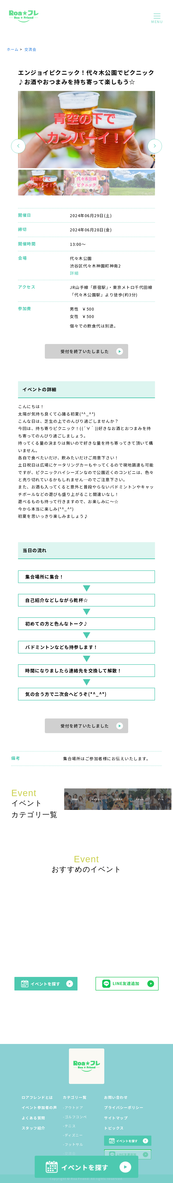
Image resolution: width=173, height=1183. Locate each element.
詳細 (74, 273)
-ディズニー (73, 1135)
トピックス (114, 1128)
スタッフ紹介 (33, 1128)
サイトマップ (116, 1117)
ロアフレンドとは (37, 1097)
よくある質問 (33, 1117)
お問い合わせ (116, 1097)
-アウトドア (73, 1107)
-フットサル (73, 1144)
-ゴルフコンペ (75, 1116)
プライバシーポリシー (123, 1107)
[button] (155, 146)
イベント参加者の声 (39, 1107)
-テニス (69, 1125)
